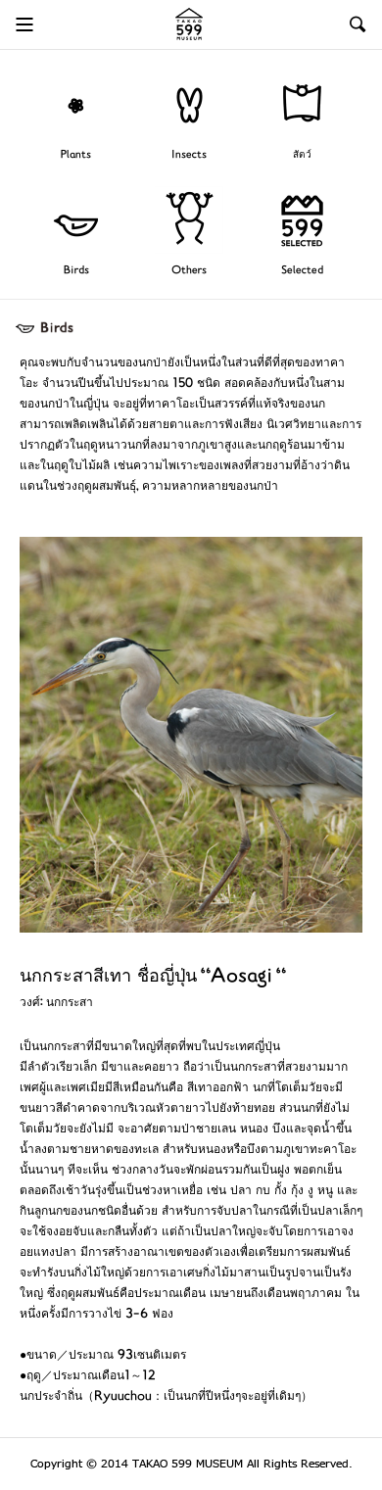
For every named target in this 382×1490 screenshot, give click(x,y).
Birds (76, 270)
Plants (76, 155)
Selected (302, 270)
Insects (189, 155)
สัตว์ (302, 155)
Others (189, 270)
